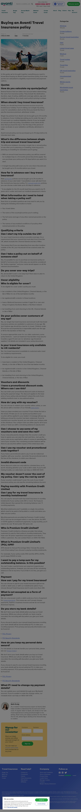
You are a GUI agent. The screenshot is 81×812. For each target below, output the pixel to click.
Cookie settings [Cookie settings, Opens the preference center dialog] (41, 803)
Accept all (41, 800)
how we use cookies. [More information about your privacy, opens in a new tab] (12, 807)
